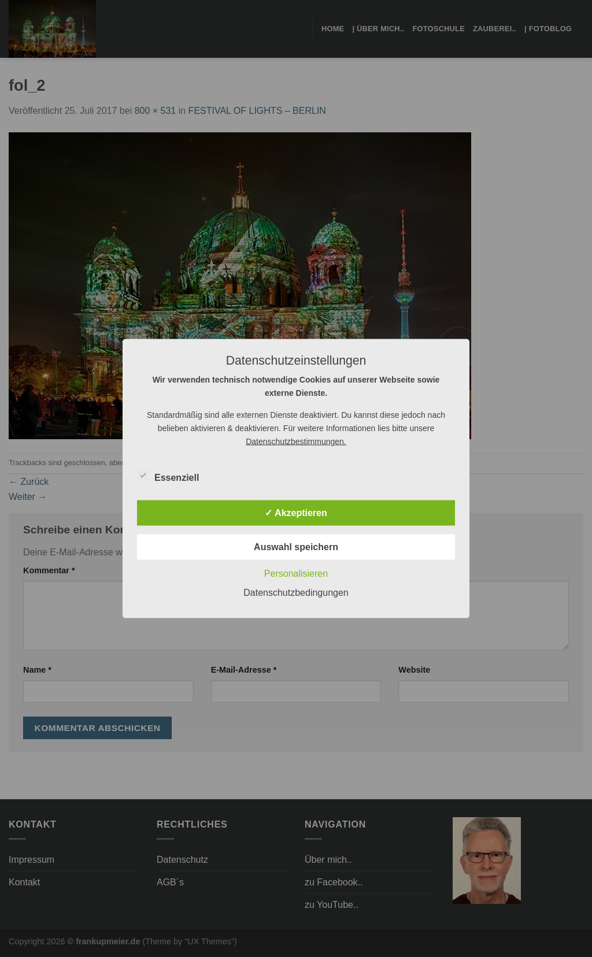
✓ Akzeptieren (296, 513)
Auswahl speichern (296, 547)
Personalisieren (296, 573)
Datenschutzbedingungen (295, 593)
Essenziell (168, 476)
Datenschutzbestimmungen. (296, 441)
